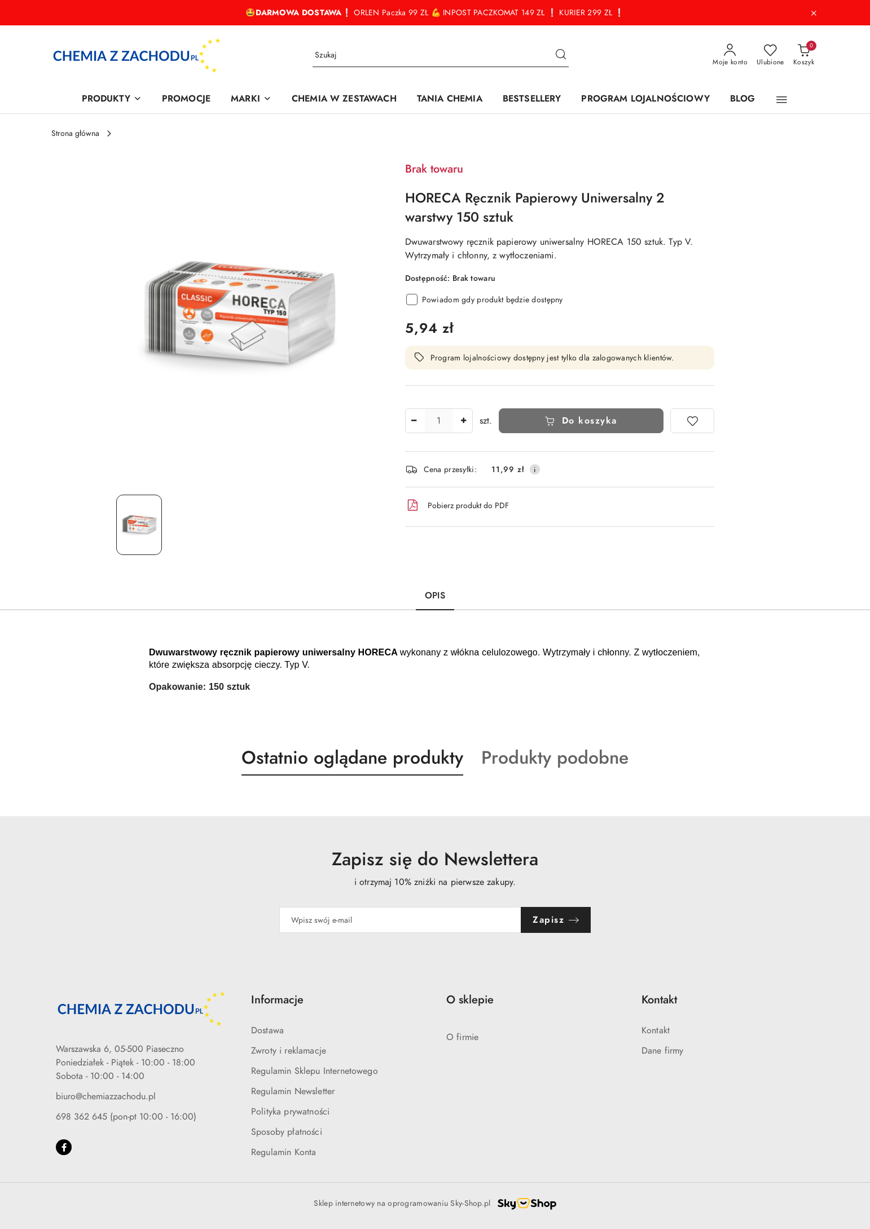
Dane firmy (662, 1051)
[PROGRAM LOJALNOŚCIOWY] (645, 99)
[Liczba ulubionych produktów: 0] (770, 55)
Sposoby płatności (286, 1132)
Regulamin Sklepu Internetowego (314, 1071)
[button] (782, 99)
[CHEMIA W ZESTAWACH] (344, 99)
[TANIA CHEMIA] (449, 99)
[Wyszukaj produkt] (441, 55)
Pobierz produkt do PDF (457, 505)
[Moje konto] (730, 55)
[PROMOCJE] (186, 99)
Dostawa (267, 1030)
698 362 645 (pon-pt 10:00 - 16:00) (126, 1117)
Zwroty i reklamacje (288, 1051)
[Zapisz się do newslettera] (400, 920)
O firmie (462, 1037)
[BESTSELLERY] (532, 99)
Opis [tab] (435, 595)
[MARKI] (251, 99)
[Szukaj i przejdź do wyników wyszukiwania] (561, 55)
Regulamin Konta (283, 1152)
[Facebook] (64, 1147)
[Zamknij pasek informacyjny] (814, 13)
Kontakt (655, 1030)
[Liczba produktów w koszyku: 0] (804, 55)
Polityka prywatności (290, 1111)
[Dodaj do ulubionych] (692, 420)
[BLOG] (743, 99)
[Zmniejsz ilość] (414, 421)
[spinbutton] (439, 421)
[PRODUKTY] (111, 99)
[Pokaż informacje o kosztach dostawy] (535, 469)
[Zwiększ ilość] (463, 421)
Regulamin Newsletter (293, 1091)
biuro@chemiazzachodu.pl (106, 1096)
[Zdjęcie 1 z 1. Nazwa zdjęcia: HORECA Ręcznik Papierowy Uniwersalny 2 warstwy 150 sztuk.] (139, 525)
